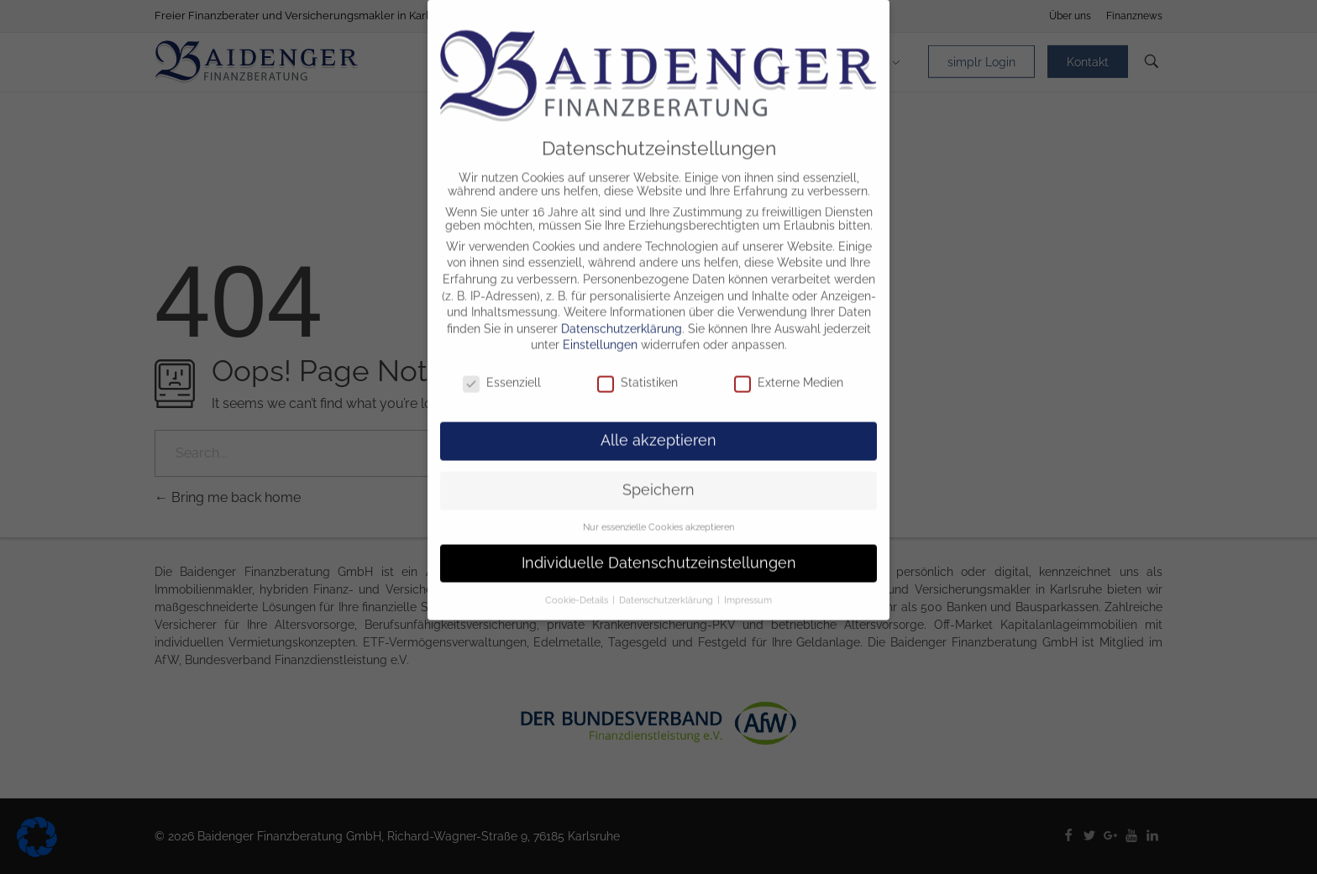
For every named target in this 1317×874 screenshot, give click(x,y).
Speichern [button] (658, 475)
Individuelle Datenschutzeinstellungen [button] (659, 548)
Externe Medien (788, 367)
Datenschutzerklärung (621, 314)
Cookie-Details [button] (578, 584)
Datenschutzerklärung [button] (667, 584)
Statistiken (637, 367)
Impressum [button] (748, 584)
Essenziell (502, 367)
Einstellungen (600, 330)
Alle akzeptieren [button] (658, 425)
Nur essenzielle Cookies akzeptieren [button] (658, 512)
